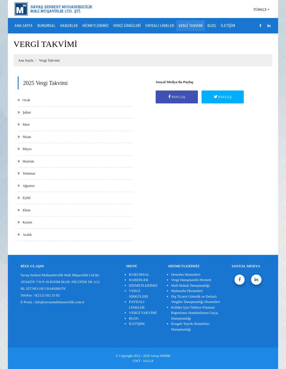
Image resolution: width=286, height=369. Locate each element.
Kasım (27, 222)
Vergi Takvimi (49, 60)
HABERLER (69, 25)
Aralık (27, 234)
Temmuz (29, 173)
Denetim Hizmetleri (185, 274)
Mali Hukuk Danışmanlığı (190, 285)
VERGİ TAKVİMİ (190, 25)
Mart (26, 124)
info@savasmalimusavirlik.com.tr (60, 302)
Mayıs (27, 149)
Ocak (26, 100)
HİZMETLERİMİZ (95, 25)
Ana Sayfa (25, 60)
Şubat (27, 112)
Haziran (28, 161)
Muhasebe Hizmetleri (187, 291)
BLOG (211, 25)
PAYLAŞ (176, 97)
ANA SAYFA (24, 25)
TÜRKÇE (260, 10)
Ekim (26, 210)
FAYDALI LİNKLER (159, 25)
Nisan (27, 137)
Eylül (26, 198)
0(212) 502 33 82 (47, 295)
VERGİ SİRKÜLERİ (127, 25)
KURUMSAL (46, 25)
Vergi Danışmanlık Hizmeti (191, 280)
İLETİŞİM (228, 25)
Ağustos (29, 186)
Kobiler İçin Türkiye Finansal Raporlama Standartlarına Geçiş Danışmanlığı (194, 312)
